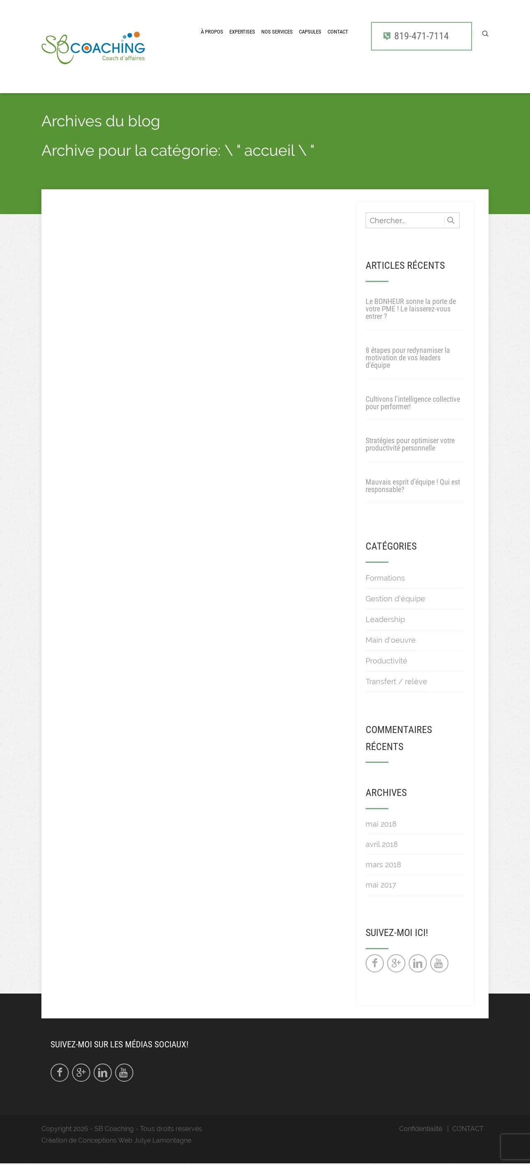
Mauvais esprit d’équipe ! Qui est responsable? (413, 486)
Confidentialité (420, 1129)
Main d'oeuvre (391, 640)
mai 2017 (381, 884)
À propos (212, 32)
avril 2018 (382, 844)
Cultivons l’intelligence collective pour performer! (413, 403)
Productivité (386, 660)
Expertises (242, 32)
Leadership (385, 619)
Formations (385, 578)
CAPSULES (310, 32)
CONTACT (338, 32)
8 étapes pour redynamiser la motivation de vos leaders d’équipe (408, 357)
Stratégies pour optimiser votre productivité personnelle (410, 444)
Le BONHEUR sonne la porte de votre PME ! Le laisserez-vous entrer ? (411, 309)
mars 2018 (383, 864)
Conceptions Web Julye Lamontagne (134, 1140)
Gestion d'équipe (395, 598)
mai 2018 (381, 824)
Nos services (277, 32)
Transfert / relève (396, 681)
